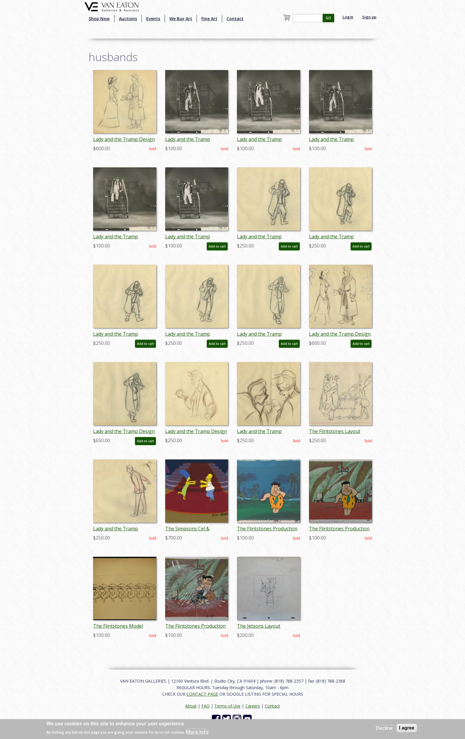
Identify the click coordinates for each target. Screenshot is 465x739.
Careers (252, 706)
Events (153, 18)
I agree (407, 727)
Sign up (369, 17)
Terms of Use (227, 706)
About (191, 706)
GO (328, 17)
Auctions (128, 18)
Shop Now (99, 18)
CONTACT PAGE (202, 694)
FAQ (205, 706)
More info (197, 732)
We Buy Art (180, 18)
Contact (235, 18)
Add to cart (217, 246)
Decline (384, 728)
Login (348, 17)
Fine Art (209, 18)
